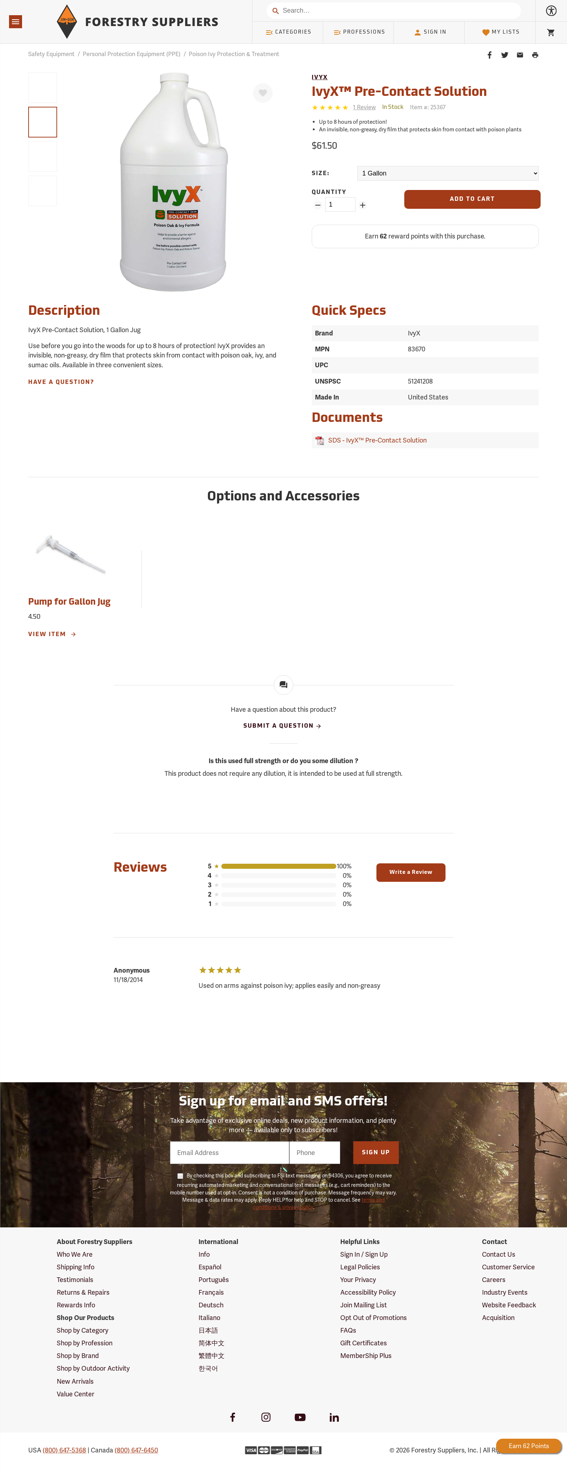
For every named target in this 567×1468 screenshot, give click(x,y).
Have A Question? (61, 382)
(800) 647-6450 (136, 1450)
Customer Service (508, 1267)
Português (214, 1279)
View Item (52, 634)
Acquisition (498, 1317)
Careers (494, 1279)
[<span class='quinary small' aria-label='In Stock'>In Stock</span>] (393, 107)
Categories (288, 32)
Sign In (430, 32)
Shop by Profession (84, 1343)
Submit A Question (282, 726)
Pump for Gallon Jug (69, 602)
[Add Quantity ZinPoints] (363, 205)
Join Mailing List (363, 1305)
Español (210, 1267)
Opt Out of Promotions (373, 1317)
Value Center (75, 1394)
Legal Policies (360, 1267)
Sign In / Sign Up (364, 1254)
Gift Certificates (363, 1343)
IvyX (320, 78)
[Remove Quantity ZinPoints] (318, 205)
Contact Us (498, 1254)
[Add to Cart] (472, 199)
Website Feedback (509, 1305)
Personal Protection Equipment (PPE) (131, 54)
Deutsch (211, 1305)
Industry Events (505, 1292)
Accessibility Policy (368, 1292)
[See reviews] (364, 107)
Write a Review (410, 872)
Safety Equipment (51, 54)
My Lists (501, 32)
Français (211, 1292)
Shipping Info (75, 1267)
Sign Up (376, 1153)
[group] (42, 87)
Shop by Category (82, 1330)
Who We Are (75, 1254)
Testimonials (75, 1279)
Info (204, 1254)
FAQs (348, 1330)
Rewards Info (76, 1305)
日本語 (208, 1330)
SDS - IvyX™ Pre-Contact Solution (376, 440)
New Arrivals (75, 1381)
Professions (359, 32)
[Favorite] (263, 93)
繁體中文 (212, 1355)
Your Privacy (358, 1279)
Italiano (209, 1317)
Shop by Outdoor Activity (93, 1368)
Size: (321, 174)
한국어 (208, 1368)
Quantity (329, 192)
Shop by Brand (78, 1355)
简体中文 (212, 1343)
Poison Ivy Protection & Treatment (234, 54)
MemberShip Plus (366, 1355)
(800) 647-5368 (64, 1450)
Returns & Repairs (83, 1292)
